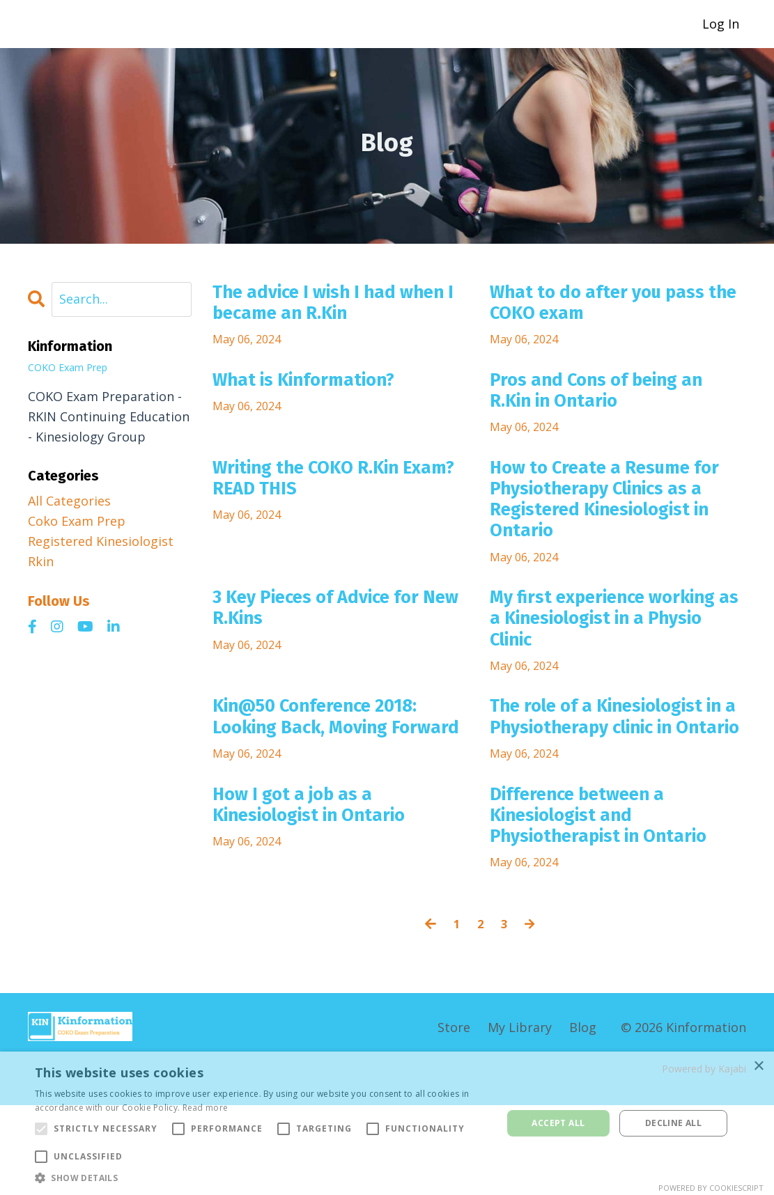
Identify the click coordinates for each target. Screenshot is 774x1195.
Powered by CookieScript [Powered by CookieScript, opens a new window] (711, 1187)
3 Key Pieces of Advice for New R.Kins (333, 645)
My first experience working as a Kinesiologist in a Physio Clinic (617, 657)
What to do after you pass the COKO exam (614, 307)
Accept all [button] (558, 1123)
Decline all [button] (673, 1123)
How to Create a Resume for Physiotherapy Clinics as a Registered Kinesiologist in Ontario (610, 524)
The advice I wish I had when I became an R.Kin (325, 307)
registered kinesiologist (100, 541)
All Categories (69, 501)
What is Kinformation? (319, 390)
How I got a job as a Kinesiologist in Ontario (327, 886)
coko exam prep (76, 521)
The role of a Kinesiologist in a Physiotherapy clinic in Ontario (616, 777)
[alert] (387, 1123)
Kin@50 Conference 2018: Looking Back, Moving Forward (333, 777)
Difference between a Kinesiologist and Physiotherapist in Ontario (617, 899)
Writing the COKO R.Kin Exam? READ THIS (322, 499)
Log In (720, 23)
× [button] (758, 1066)
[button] (261, 1178)
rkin (41, 561)
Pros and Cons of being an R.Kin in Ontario (615, 403)
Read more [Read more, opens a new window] (206, 1108)
